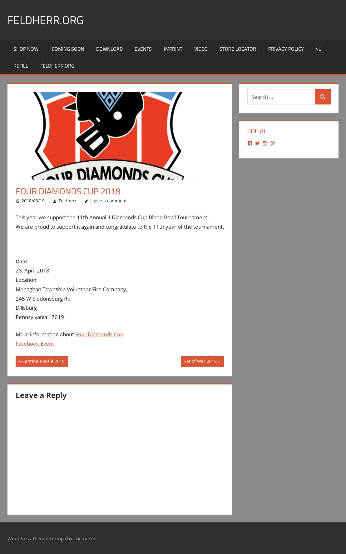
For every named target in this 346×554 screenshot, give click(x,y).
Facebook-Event (35, 343)
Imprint (173, 49)
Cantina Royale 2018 (43, 362)
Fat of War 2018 (200, 362)
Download (109, 49)
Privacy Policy (286, 49)
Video (201, 49)
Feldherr (68, 201)
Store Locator (238, 49)
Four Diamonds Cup (99, 334)
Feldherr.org (45, 19)
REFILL (20, 65)
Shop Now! (26, 49)
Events (143, 49)
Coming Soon (68, 49)
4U (319, 49)
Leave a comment (108, 201)
